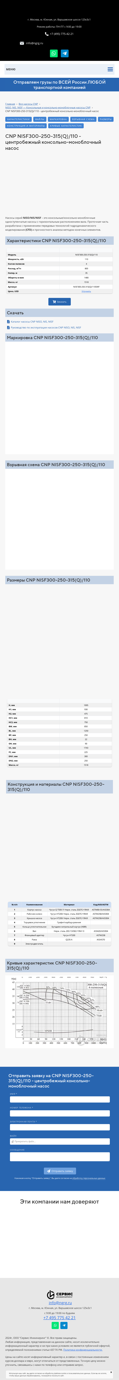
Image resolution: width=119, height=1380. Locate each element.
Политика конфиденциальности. (83, 1349)
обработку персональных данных (88, 1178)
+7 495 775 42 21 (59, 1317)
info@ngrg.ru (60, 1302)
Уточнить (86, 291)
